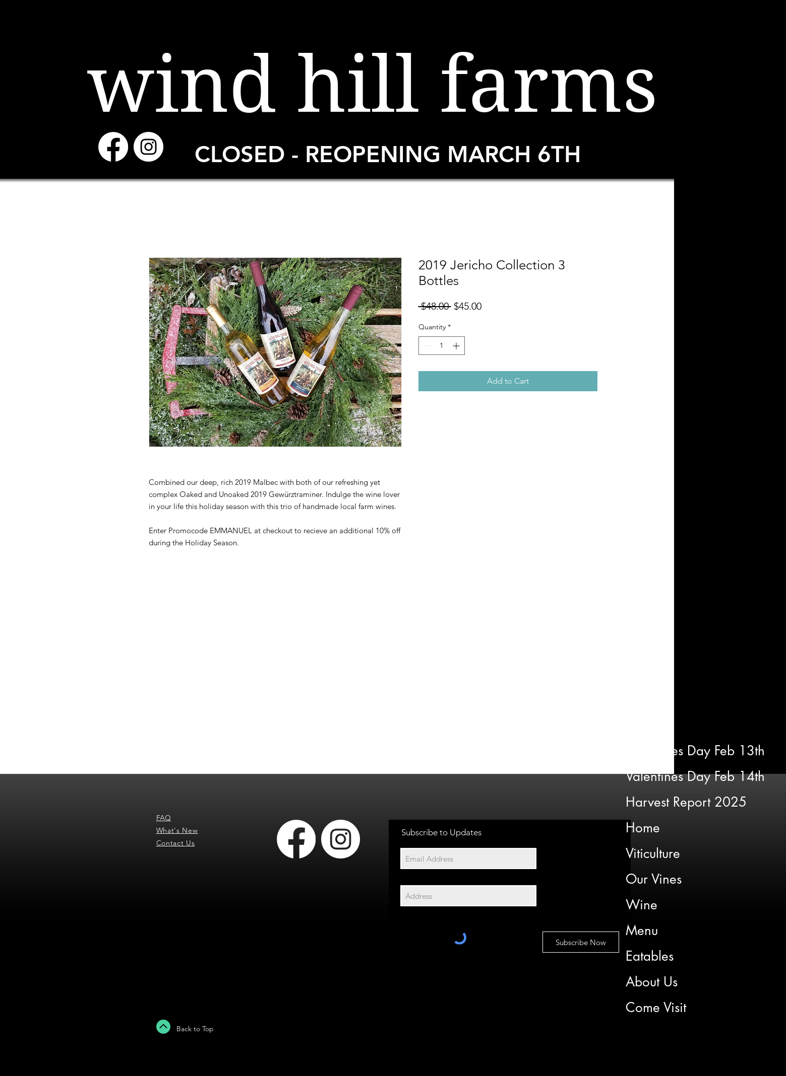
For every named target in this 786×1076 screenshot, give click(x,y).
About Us (652, 981)
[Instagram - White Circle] (148, 147)
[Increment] (457, 345)
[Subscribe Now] (580, 942)
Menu (642, 930)
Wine (641, 904)
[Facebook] (113, 147)
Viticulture (653, 853)
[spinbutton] (442, 345)
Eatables (650, 956)
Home (643, 827)
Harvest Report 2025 (686, 802)
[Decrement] (426, 345)
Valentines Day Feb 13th (694, 750)
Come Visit (656, 1007)
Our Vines (654, 879)
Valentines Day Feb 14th (694, 776)
